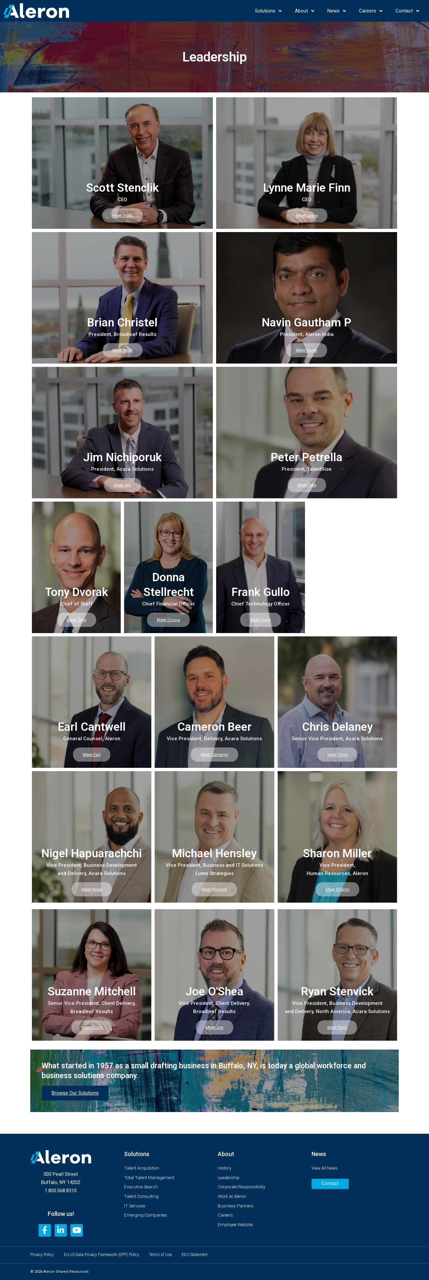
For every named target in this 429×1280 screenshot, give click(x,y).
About (304, 11)
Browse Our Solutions (75, 1093)
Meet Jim (122, 484)
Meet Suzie (91, 1027)
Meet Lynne (306, 215)
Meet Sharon (337, 889)
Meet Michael (214, 889)
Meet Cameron (214, 754)
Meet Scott (122, 215)
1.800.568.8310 (61, 1189)
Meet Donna (168, 619)
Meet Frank (260, 619)
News (336, 11)
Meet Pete (306, 484)
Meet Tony (76, 619)
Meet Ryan (337, 1027)
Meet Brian (123, 349)
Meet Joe (214, 1027)
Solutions (268, 11)
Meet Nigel (92, 889)
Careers (370, 11)
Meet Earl (91, 754)
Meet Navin (306, 349)
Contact (407, 11)
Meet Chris (337, 754)
